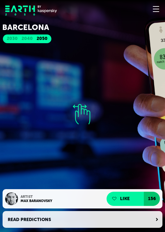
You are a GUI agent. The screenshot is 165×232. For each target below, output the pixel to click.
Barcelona (25, 27)
